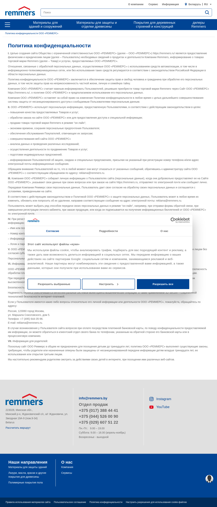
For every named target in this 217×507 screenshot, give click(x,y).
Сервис (153, 4)
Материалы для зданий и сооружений (45, 24)
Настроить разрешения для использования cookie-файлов (156, 502)
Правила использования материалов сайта (28, 502)
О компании (135, 4)
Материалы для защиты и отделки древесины (96, 24)
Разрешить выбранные (54, 283)
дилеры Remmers (198, 24)
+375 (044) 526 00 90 (98, 416)
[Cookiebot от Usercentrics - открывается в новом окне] (173, 220)
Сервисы (66, 472)
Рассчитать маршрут (18, 427)
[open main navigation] (7, 25)
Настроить (108, 283)
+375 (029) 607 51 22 (98, 422)
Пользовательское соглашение (70, 502)
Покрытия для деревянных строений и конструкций (154, 24)
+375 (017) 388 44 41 (98, 410)
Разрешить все (163, 283)
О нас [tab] (164, 231)
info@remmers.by (93, 398)
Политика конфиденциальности (105, 502)
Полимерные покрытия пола (25, 482)
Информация (170, 4)
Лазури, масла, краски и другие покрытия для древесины (27, 474)
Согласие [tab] (52, 231)
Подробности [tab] (108, 231)
